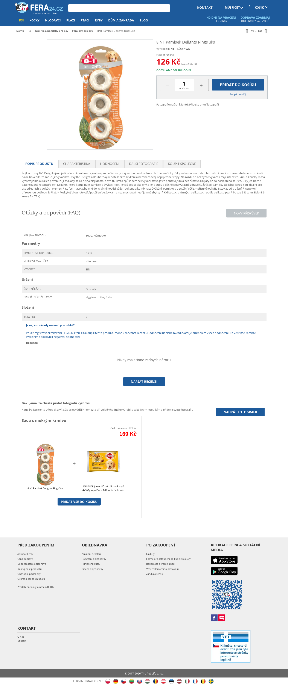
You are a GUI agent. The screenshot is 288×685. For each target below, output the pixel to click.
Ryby (99, 20)
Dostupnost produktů (29, 568)
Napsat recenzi (165, 54)
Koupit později (238, 94)
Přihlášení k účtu (91, 563)
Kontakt (21, 640)
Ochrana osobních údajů (31, 578)
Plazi (70, 20)
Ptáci (85, 20)
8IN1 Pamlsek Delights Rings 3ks (45, 488)
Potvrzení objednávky (94, 558)
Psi (21, 20)
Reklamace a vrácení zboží (160, 563)
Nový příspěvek (246, 213)
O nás (20, 636)
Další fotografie (143, 163)
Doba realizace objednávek (32, 563)
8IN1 (171, 49)
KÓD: (180, 49)
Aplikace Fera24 (26, 553)
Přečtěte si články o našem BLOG (35, 586)
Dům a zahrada (121, 20)
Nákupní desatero (92, 553)
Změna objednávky (92, 568)
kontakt (205, 7)
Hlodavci (53, 20)
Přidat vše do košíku (79, 501)
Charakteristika (76, 163)
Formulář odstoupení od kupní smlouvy (168, 558)
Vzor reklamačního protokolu (162, 568)
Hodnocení (109, 163)
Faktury (150, 553)
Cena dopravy (25, 558)
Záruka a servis (154, 573)
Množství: (184, 88)
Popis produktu (39, 163)
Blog (144, 20)
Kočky (34, 20)
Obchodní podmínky (29, 573)
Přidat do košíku (238, 84)
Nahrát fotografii (240, 412)
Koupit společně (182, 163)
